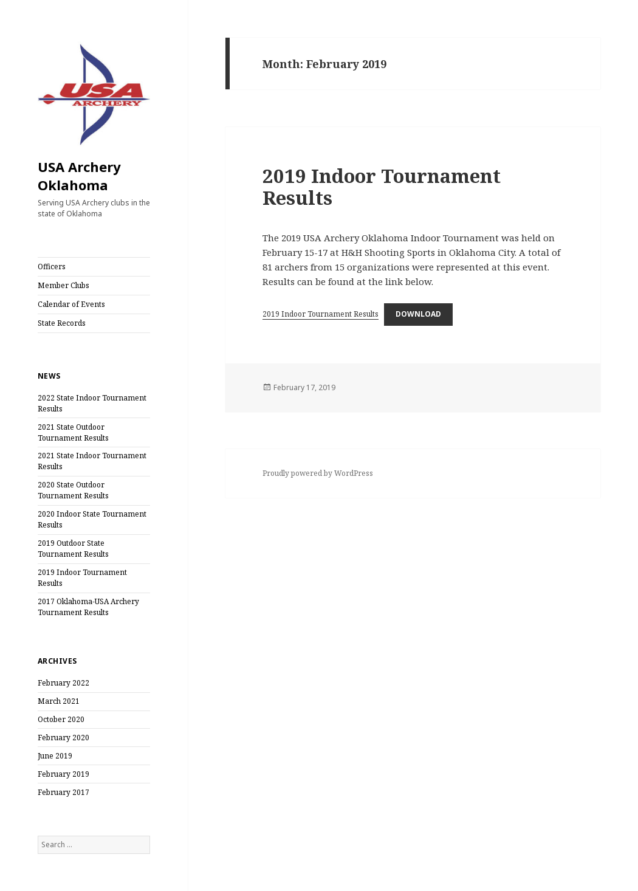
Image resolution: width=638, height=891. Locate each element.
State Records (62, 323)
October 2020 (61, 719)
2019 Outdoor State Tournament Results (73, 548)
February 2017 (63, 792)
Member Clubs (63, 285)
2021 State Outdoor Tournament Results (73, 432)
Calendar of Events (71, 304)
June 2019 (55, 756)
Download (418, 314)
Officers (52, 266)
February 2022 (63, 683)
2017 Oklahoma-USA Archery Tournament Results (88, 607)
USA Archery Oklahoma (79, 175)
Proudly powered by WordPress (317, 473)
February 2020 (63, 737)
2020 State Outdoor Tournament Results (73, 490)
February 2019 (63, 774)
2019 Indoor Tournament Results (381, 186)
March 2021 (59, 701)
